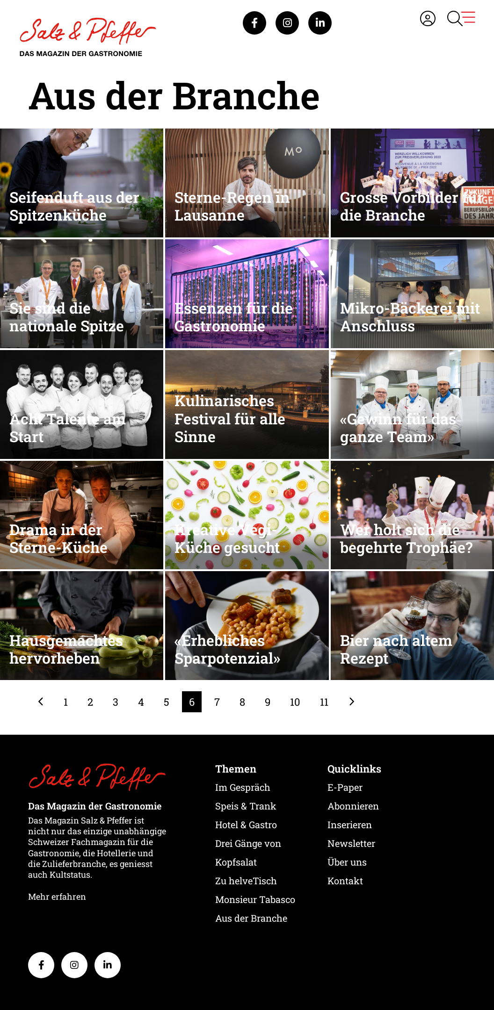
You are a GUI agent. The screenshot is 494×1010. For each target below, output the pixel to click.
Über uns (347, 862)
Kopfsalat (236, 862)
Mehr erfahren (57, 896)
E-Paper (345, 787)
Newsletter (351, 843)
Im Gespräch (242, 787)
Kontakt (345, 880)
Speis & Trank (245, 806)
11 (324, 702)
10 (295, 702)
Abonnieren (353, 806)
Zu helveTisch (246, 880)
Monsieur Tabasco (255, 899)
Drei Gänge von (248, 843)
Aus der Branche (251, 918)
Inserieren (349, 824)
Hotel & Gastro (246, 824)
